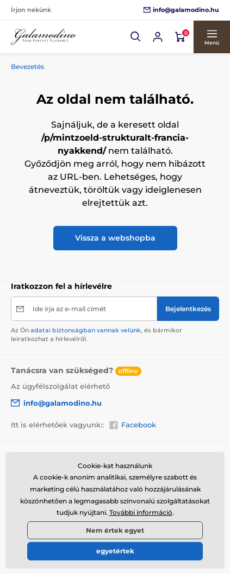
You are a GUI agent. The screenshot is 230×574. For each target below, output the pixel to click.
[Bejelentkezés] (158, 37)
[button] (136, 37)
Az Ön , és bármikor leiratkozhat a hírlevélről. (96, 334)
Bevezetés (27, 66)
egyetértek (115, 551)
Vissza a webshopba (115, 238)
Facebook (132, 425)
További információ (140, 512)
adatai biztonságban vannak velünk (85, 330)
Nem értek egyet (115, 530)
